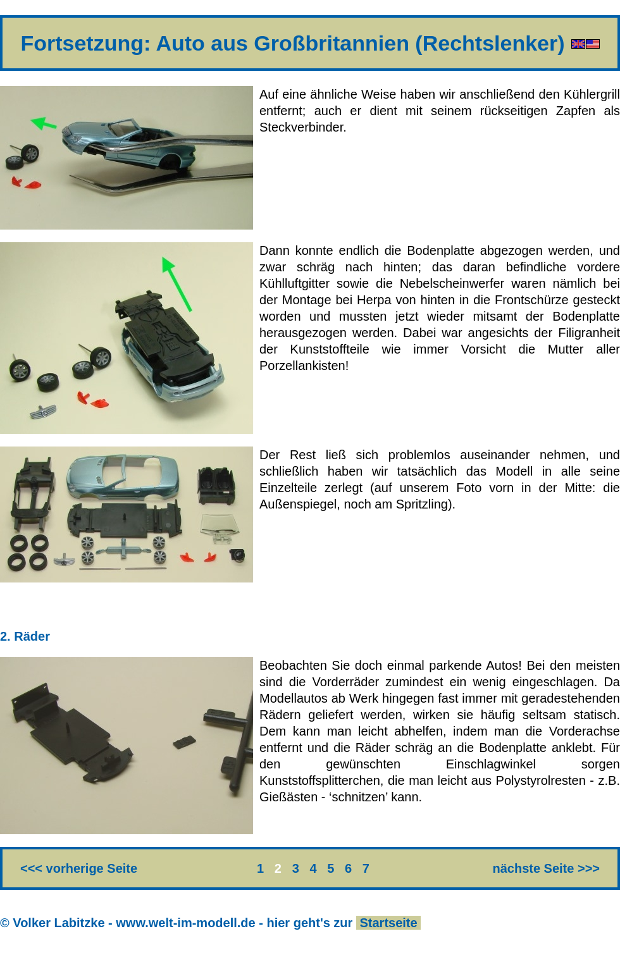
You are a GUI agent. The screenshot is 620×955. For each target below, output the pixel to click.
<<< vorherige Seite (78, 868)
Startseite (388, 923)
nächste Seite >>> (546, 868)
